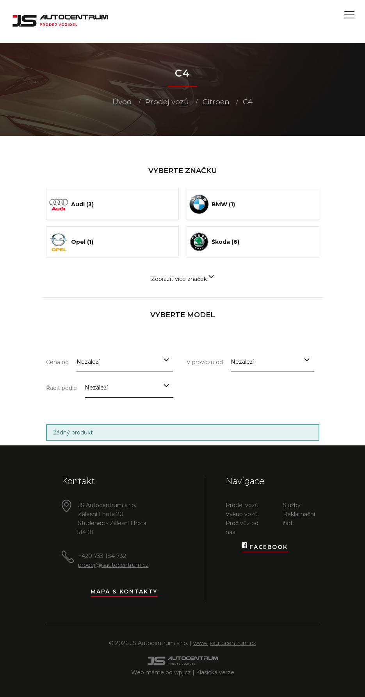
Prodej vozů (167, 101)
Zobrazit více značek (182, 278)
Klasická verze (215, 672)
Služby (292, 505)
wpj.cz (182, 672)
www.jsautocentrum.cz (224, 643)
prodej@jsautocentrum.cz (113, 564)
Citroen (216, 101)
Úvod (122, 101)
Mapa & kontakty (124, 591)
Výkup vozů (242, 514)
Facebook (265, 547)
